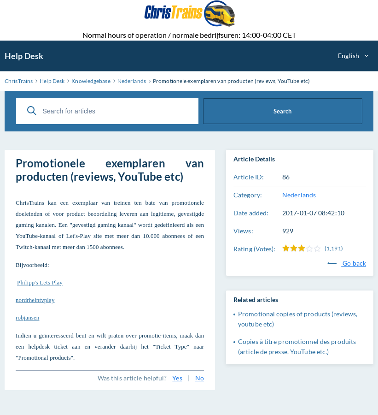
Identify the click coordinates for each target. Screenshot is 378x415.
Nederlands (299, 195)
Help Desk (24, 56)
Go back (346, 263)
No (199, 378)
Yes (177, 378)
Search (282, 111)
